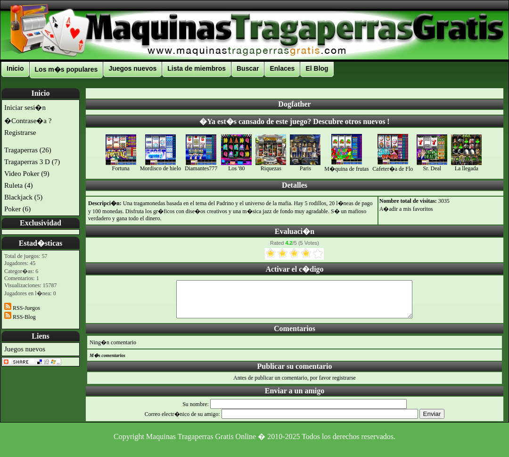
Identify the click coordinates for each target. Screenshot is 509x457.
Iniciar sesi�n (25, 107)
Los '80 (236, 166)
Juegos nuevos (132, 68)
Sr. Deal (432, 166)
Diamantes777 (201, 166)
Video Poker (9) (26, 173)
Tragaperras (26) (27, 150)
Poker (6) (17, 209)
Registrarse (20, 132)
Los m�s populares (66, 69)
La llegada (466, 166)
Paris (305, 166)
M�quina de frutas (346, 165)
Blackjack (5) (23, 197)
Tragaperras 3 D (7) (32, 162)
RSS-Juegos (22, 308)
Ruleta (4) (18, 185)
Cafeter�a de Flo (392, 165)
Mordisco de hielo (160, 166)
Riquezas (270, 166)
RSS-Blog (20, 317)
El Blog (316, 68)
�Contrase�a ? (27, 121)
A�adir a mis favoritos (406, 209)
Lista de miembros (196, 68)
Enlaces (282, 68)
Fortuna (121, 166)
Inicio (15, 68)
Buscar (248, 68)
